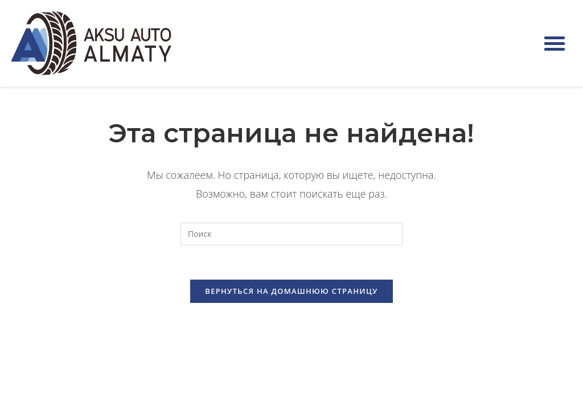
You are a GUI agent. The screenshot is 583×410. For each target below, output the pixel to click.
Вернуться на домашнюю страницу (291, 291)
